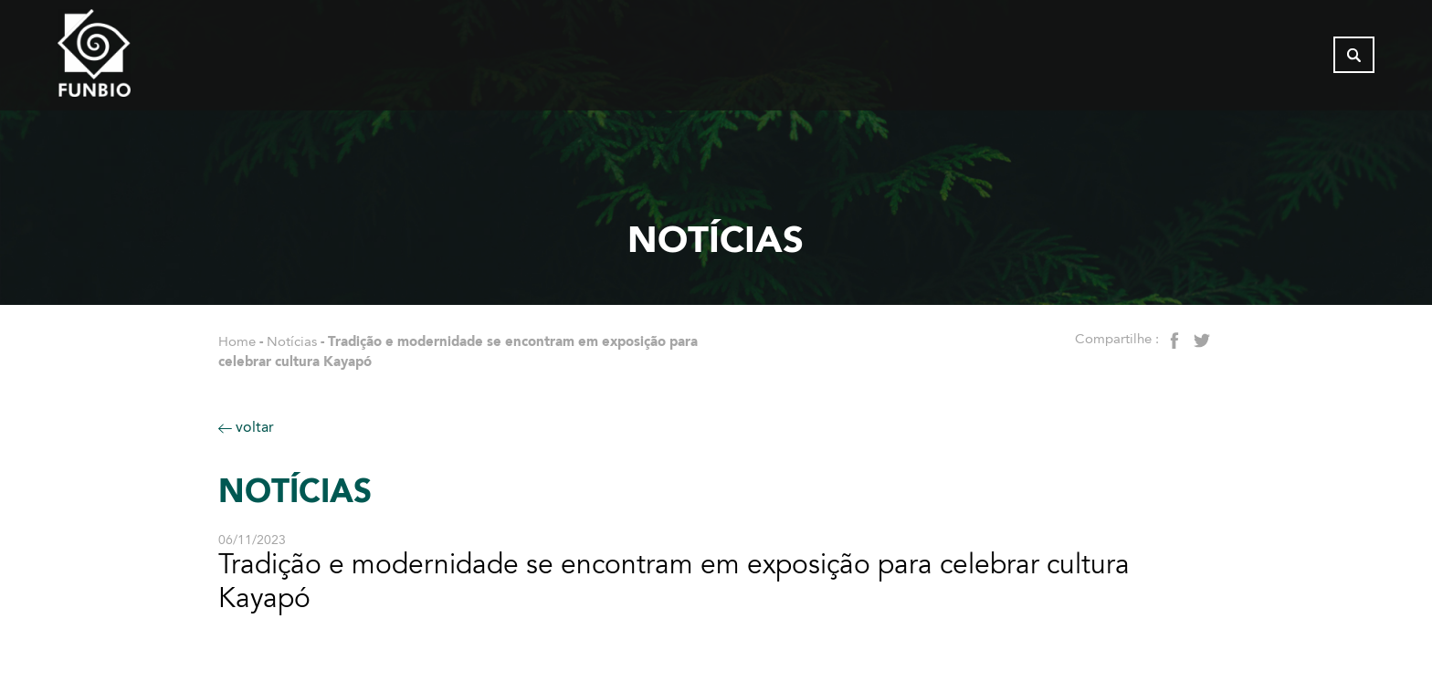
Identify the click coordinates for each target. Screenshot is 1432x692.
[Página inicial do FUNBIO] (144, 59)
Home (237, 341)
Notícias (292, 341)
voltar (246, 426)
